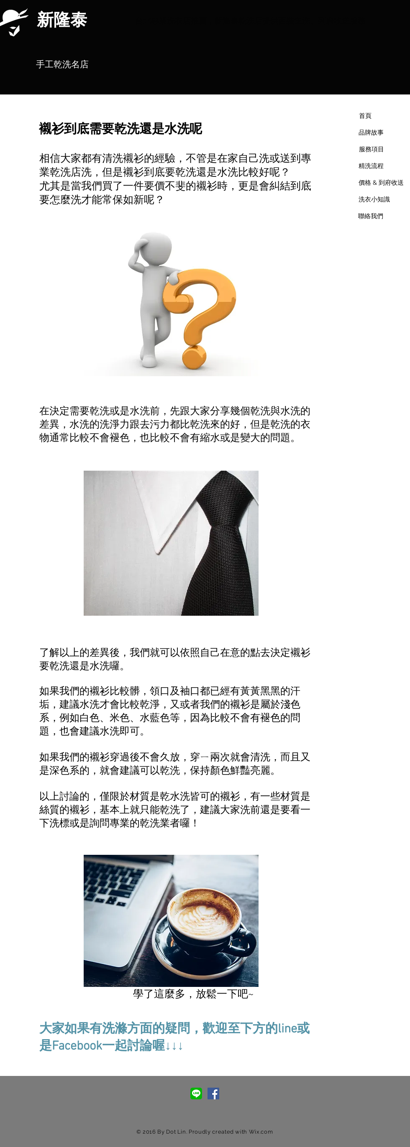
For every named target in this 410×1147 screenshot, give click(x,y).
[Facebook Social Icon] (213, 1093)
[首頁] (365, 115)
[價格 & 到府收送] (381, 182)
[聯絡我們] (370, 216)
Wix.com (261, 1132)
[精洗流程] (371, 166)
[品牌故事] (371, 132)
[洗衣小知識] (374, 199)
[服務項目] (371, 149)
